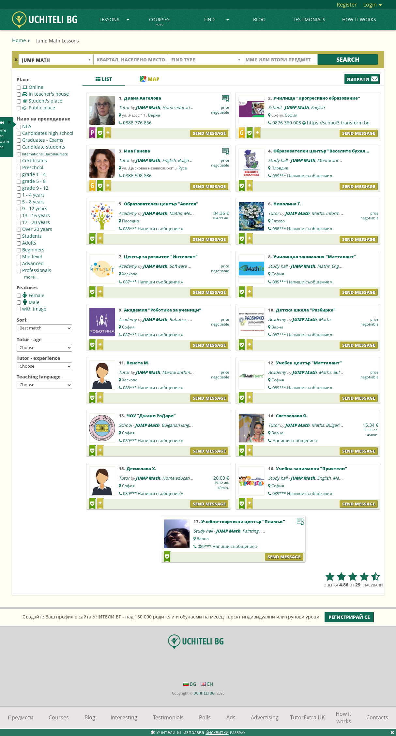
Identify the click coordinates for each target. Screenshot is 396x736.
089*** (302, 176)
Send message (209, 133)
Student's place (39, 101)
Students (29, 236)
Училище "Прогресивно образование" (316, 98)
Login (372, 4)
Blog (259, 19)
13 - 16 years (33, 215)
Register (347, 4)
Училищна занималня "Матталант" (314, 257)
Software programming (191, 266)
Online (30, 87)
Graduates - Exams (40, 140)
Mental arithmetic (334, 160)
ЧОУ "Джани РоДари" (151, 416)
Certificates (32, 160)
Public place (36, 107)
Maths (175, 213)
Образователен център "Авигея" (161, 204)
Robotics (177, 319)
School (274, 107)
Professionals (34, 270)
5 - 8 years (31, 202)
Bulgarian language (179, 425)
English (318, 107)
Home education (178, 107)
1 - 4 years (31, 195)
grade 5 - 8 (31, 181)
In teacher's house (43, 94)
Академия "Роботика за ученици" (162, 310)
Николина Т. (287, 204)
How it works (359, 19)
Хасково (129, 274)
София (291, 115)
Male (28, 302)
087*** (153, 282)
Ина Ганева (137, 151)
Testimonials (309, 19)
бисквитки (217, 732)
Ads (231, 717)
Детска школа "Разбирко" (306, 310)
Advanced (30, 263)
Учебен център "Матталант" (309, 363)
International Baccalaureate (42, 154)
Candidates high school (45, 133)
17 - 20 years (33, 222)
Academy (128, 213)
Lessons (114, 19)
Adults (26, 243)
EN (207, 684)
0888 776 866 (137, 123)
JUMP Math (148, 107)
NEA (24, 126)
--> (44, 328)
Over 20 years (34, 229)
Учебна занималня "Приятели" (311, 469)
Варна (154, 115)
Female (30, 295)
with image (31, 309)
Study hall (277, 160)
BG (189, 684)
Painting (250, 531)
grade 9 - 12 (32, 188)
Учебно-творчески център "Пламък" (243, 521)
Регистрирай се (349, 617)
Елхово (278, 221)
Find (216, 19)
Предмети (20, 717)
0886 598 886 (137, 175)
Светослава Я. (291, 416)
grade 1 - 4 (31, 174)
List (104, 79)
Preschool (30, 167)
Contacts (377, 717)
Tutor (124, 107)
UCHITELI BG (204, 693)
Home (19, 40)
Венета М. (138, 363)
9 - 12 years (32, 208)
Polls (205, 717)
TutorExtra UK (307, 717)
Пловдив (279, 168)
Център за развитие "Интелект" (161, 257)
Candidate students (41, 147)
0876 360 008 (286, 123)
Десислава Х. (141, 469)
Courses (159, 21)
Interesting (124, 717)
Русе (182, 168)
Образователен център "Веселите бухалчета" (325, 151)
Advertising (265, 717)
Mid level (29, 256)
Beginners (30, 250)
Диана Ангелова (142, 98)
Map (149, 79)
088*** (153, 229)
